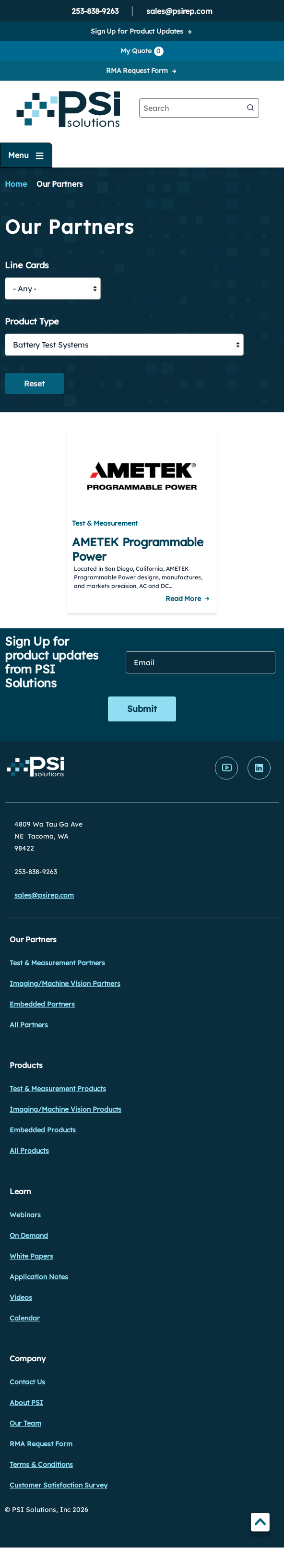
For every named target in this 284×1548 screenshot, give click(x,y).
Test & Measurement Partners (57, 963)
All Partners (29, 1024)
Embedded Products (43, 1130)
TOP (260, 1524)
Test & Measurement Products (58, 1088)
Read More (183, 598)
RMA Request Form (137, 70)
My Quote (141, 51)
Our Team (25, 1423)
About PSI (26, 1402)
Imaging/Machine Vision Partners (65, 983)
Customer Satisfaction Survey (58, 1485)
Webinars (25, 1215)
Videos (21, 1297)
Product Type (32, 322)
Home (16, 184)
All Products (29, 1150)
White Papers (31, 1256)
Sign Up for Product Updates (137, 31)
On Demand (29, 1235)
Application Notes (39, 1276)
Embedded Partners (42, 1004)
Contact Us (27, 1382)
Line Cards (27, 266)
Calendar (25, 1318)
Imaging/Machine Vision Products (65, 1109)
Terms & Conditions (41, 1464)
